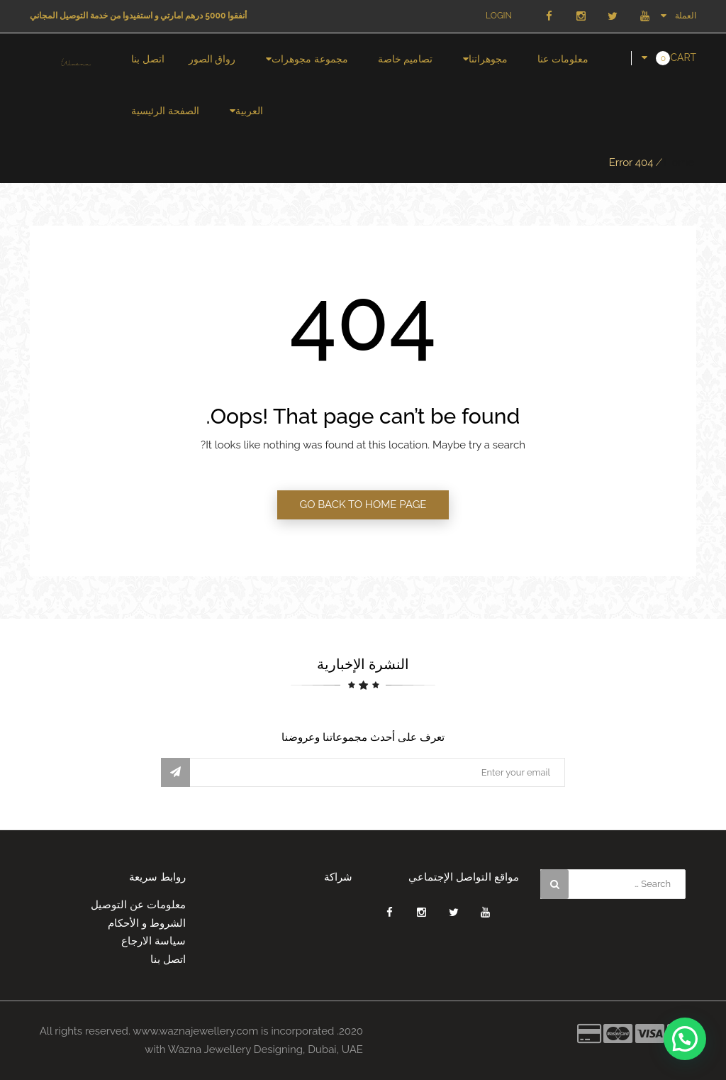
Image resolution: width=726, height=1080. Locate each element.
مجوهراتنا (488, 59)
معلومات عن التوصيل (138, 904)
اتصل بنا (147, 59)
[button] (685, 1039)
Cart (683, 57)
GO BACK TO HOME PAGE (362, 504)
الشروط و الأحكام (147, 923)
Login (499, 16)
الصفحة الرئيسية (165, 110)
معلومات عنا (562, 59)
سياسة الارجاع (153, 941)
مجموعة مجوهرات (310, 59)
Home (679, 162)
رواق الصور (212, 59)
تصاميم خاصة (405, 59)
